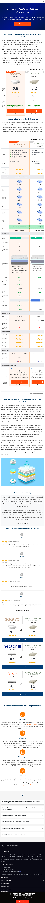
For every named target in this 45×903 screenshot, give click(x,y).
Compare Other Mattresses (36, 69)
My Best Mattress (5, 854)
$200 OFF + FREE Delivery (19, 227)
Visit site (15, 111)
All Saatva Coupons (19, 230)
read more (21, 379)
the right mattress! (25, 785)
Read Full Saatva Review (22, 523)
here (20, 871)
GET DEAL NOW (22, 901)
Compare (22, 639)
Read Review (15, 113)
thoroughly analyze (31, 724)
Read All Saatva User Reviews (22, 610)
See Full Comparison (22, 23)
